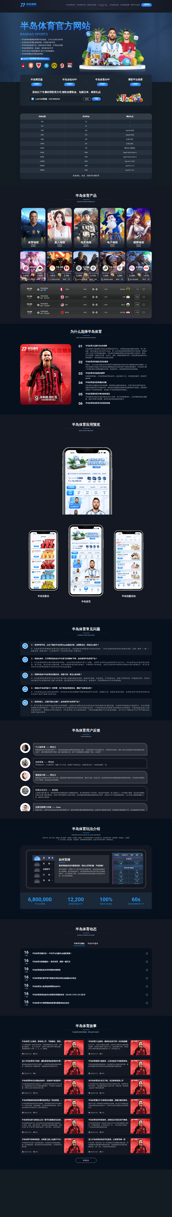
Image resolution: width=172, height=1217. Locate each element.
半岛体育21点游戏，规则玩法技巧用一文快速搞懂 (107, 1041)
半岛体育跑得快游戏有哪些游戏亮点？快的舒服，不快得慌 (45, 1100)
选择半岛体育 (91, 5)
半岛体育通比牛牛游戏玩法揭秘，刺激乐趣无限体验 (108, 1100)
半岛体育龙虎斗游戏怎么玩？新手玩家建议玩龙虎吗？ (43, 1120)
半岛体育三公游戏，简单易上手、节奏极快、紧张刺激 (43, 1041)
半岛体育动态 (114, 5)
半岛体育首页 (70, 5)
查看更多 (86, 1160)
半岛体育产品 (81, 5)
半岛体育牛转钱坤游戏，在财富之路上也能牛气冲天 (42, 1139)
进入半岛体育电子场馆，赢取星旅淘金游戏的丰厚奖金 (43, 1061)
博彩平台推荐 (135, 5)
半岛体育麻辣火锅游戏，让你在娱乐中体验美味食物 (108, 1061)
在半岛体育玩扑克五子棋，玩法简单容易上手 (106, 1081)
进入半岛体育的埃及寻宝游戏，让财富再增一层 (106, 1139)
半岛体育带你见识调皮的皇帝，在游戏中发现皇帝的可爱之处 (45, 1081)
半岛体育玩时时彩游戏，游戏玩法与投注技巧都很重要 (109, 1120)
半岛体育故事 (124, 5)
